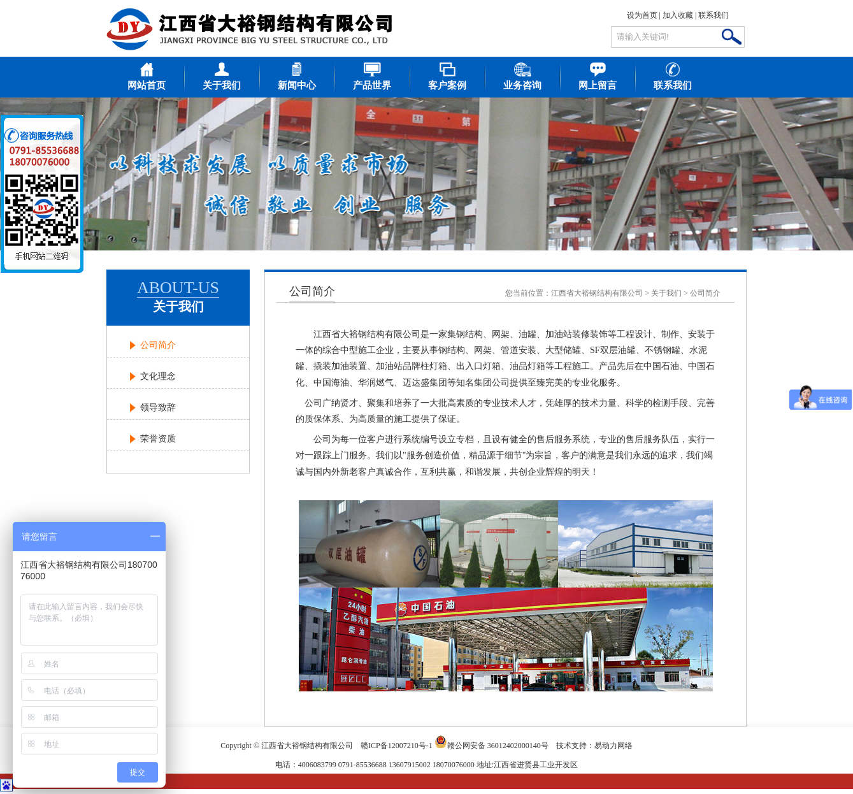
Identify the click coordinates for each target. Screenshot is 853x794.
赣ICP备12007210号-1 (397, 745)
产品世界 (372, 85)
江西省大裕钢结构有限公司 (597, 293)
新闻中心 (297, 85)
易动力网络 (613, 745)
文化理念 (158, 376)
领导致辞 (158, 407)
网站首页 (146, 85)
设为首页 (642, 15)
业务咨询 (522, 85)
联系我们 (713, 15)
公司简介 (158, 345)
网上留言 (597, 85)
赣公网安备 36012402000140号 (491, 741)
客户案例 (447, 85)
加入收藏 (678, 15)
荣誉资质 (158, 439)
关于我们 (222, 85)
